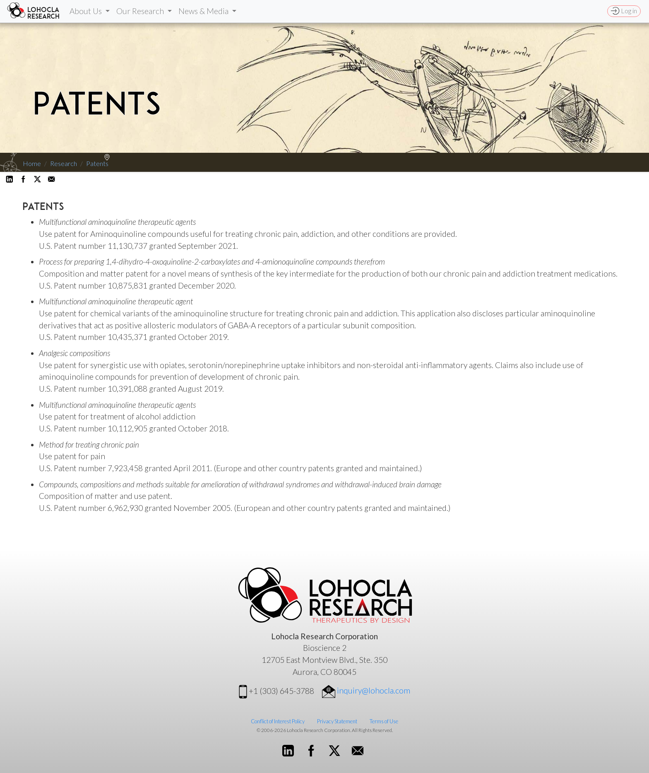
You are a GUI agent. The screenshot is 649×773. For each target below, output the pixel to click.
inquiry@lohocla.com (366, 690)
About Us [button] (86, 11)
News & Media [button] (204, 11)
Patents (97, 163)
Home (32, 163)
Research (63, 163)
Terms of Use (384, 721)
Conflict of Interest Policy (278, 721)
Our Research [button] (141, 11)
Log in (624, 11)
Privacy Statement (337, 721)
